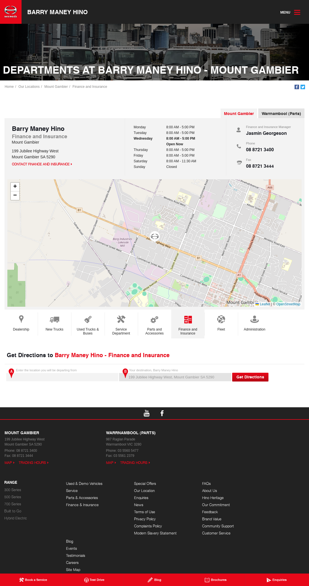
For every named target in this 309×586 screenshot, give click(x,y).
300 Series (12, 491)
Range (10, 483)
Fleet (221, 323)
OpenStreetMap (288, 305)
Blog (255, 484)
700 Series (12, 505)
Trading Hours (32, 463)
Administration (254, 323)
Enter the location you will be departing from (62, 375)
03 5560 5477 (128, 451)
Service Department (121, 325)
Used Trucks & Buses (88, 325)
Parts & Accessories (82, 498)
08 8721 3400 (260, 150)
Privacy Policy (138, 520)
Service (72, 491)
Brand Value (199, 520)
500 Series (12, 498)
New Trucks (55, 323)
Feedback (198, 513)
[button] (154, 237)
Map (8, 463)
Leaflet (262, 305)
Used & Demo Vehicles (84, 484)
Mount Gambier (56, 87)
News (132, 506)
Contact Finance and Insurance (40, 165)
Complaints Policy (142, 527)
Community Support (205, 527)
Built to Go (12, 512)
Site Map (258, 513)
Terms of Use (138, 513)
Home (9, 87)
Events (256, 491)
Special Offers (139, 484)
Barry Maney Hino (60, 12)
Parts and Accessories (154, 325)
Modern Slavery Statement (149, 534)
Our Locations (29, 87)
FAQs (194, 484)
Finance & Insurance (82, 506)
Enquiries (135, 498)
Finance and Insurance (90, 87)
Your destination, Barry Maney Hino (175, 375)
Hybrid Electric (15, 519)
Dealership (21, 323)
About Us (197, 491)
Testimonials (260, 498)
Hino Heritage (200, 498)
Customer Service (204, 534)
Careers (257, 506)
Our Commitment (203, 506)
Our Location (138, 491)
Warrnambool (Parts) (281, 114)
